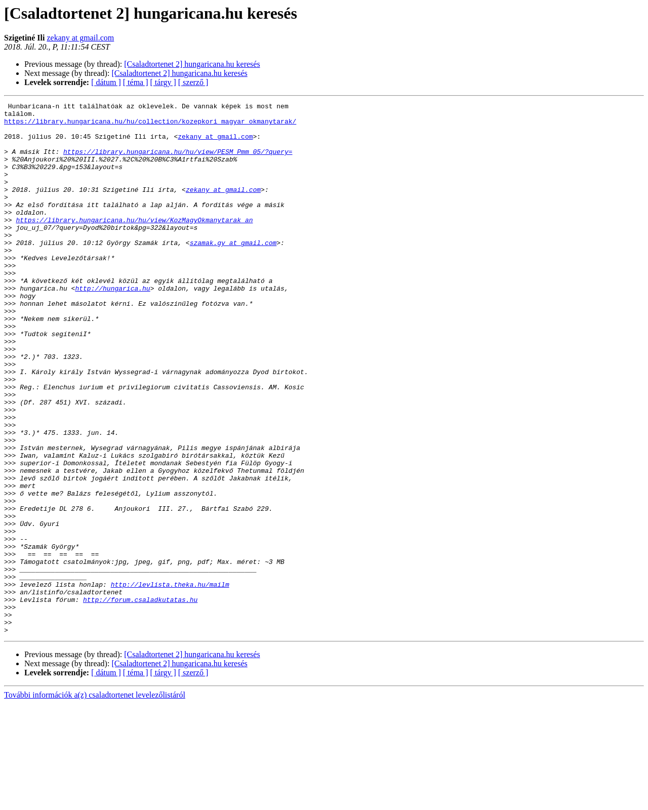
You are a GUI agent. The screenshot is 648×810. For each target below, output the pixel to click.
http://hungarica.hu (112, 326)
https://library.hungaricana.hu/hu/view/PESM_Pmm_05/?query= (177, 162)
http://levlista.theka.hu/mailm (170, 681)
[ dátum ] (106, 82)
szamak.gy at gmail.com (233, 271)
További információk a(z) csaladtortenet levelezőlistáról (94, 801)
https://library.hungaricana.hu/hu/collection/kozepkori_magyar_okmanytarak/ (150, 125)
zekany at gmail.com (80, 37)
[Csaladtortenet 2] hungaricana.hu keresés (192, 64)
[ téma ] (135, 82)
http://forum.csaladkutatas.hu (140, 699)
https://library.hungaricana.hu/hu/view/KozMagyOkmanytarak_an (134, 244)
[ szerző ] (193, 82)
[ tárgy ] (163, 82)
